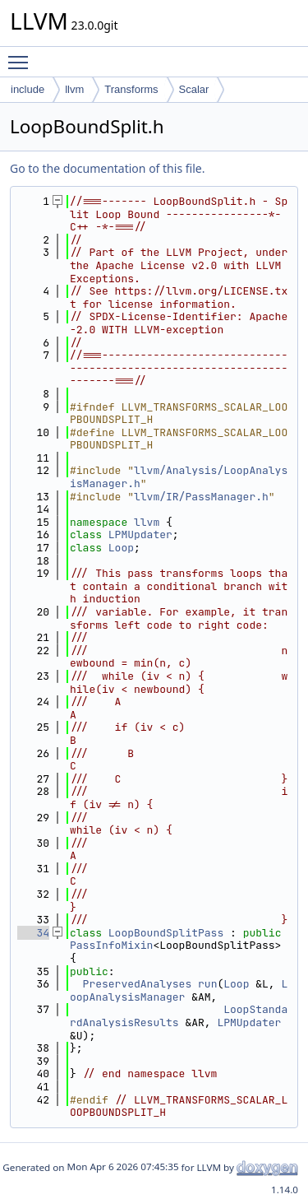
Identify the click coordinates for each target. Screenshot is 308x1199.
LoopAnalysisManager (178, 990)
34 (33, 933)
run (207, 984)
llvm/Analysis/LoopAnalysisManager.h (178, 476)
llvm (74, 89)
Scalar (194, 89)
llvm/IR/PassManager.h (201, 497)
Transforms (131, 89)
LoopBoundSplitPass (165, 933)
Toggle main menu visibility (22, 55)
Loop (121, 548)
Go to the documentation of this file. (107, 168)
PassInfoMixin (111, 945)
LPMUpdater (140, 534)
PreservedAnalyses (137, 984)
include (27, 89)
